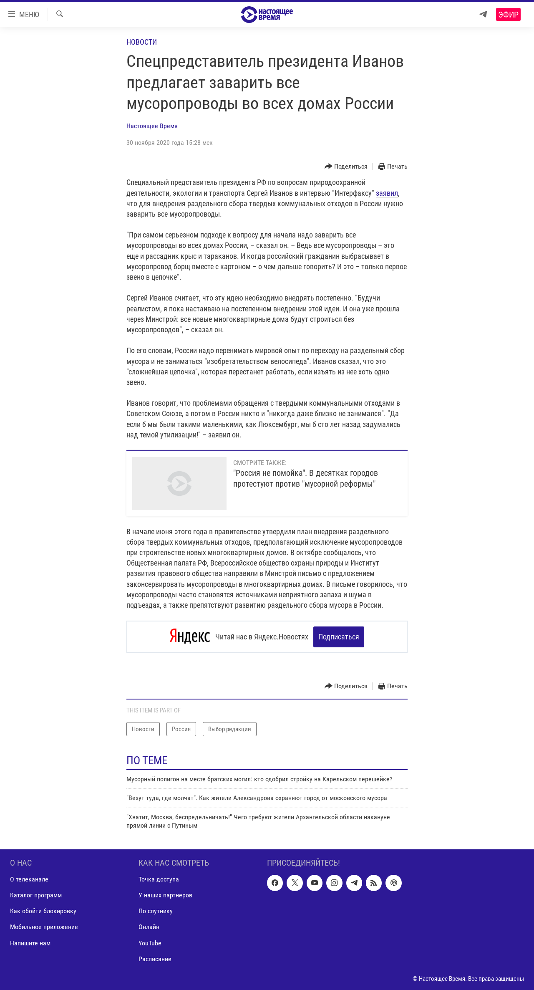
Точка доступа (159, 879)
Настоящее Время (152, 126)
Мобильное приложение (44, 927)
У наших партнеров (165, 895)
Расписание (155, 958)
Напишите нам (30, 943)
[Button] (346, 166)
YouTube (150, 943)
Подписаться (338, 636)
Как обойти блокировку (43, 911)
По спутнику (156, 911)
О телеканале (29, 879)
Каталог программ (36, 895)
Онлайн (149, 927)
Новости (141, 42)
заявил (387, 193)
